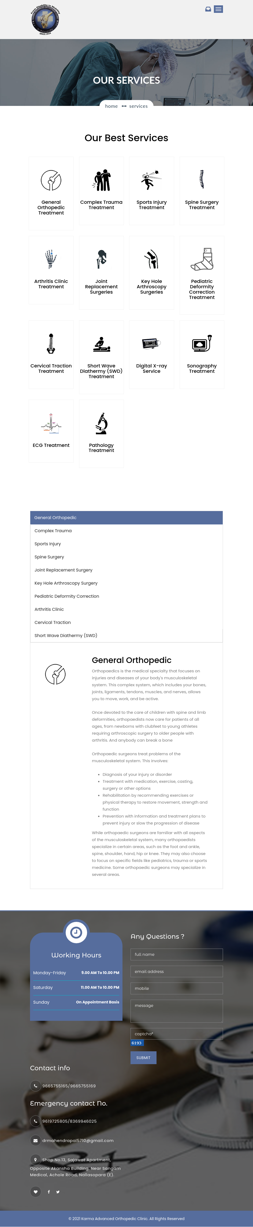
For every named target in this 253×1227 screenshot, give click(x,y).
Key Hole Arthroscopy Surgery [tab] (66, 583)
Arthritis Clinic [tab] (49, 610)
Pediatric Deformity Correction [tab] (67, 596)
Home (111, 106)
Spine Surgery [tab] (49, 557)
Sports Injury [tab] (48, 544)
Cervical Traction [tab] (53, 623)
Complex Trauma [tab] (53, 531)
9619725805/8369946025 (69, 1121)
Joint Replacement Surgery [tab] (63, 570)
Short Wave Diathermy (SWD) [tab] (66, 636)
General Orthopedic (55, 518)
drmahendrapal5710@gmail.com (78, 1141)
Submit (143, 1058)
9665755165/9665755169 (69, 1086)
